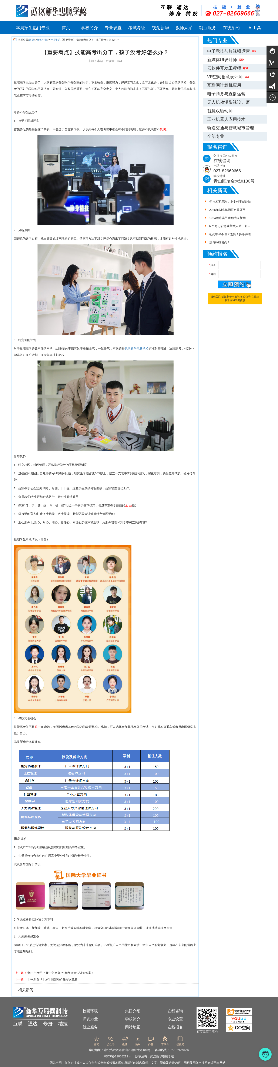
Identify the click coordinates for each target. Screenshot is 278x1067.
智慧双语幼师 (220, 110)
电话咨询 (240, 169)
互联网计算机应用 (224, 85)
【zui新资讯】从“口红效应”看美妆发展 (52, 979)
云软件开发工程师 (227, 68)
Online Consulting (240, 159)
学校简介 (89, 27)
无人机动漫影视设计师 (228, 102)
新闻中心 (42, 39)
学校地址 (240, 179)
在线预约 (231, 27)
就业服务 (207, 27)
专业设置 (113, 27)
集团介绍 (132, 1011)
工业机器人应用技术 (226, 119)
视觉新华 (160, 27)
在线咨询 (175, 1011)
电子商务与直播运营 (226, 93)
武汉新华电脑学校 (136, 348)
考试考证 (136, 27)
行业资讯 (55, 39)
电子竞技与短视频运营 (231, 51)
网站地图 (132, 1027)
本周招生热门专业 (33, 27)
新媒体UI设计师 (225, 59)
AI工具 (255, 27)
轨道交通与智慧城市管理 (230, 127)
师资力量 (90, 1019)
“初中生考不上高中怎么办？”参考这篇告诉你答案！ (60, 973)
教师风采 (183, 27)
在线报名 (175, 1027)
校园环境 (90, 1011)
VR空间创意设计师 (228, 76)
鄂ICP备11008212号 (117, 1056)
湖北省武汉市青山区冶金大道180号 (127, 1050)
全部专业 (215, 136)
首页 (66, 27)
